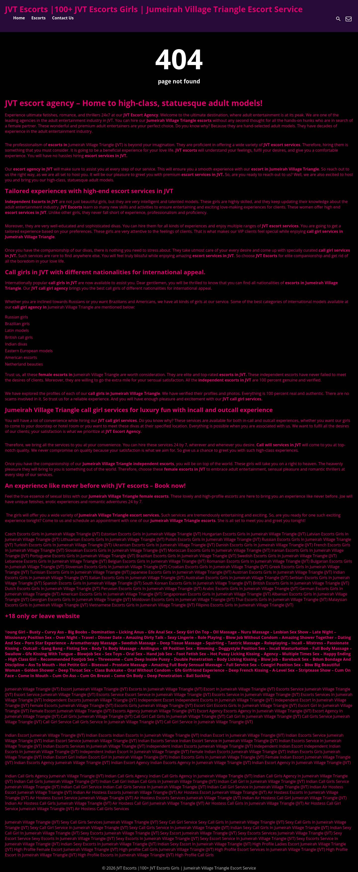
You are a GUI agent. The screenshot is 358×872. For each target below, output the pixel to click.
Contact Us (63, 18)
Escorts (38, 18)
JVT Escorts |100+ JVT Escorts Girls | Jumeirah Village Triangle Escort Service (154, 9)
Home (19, 18)
